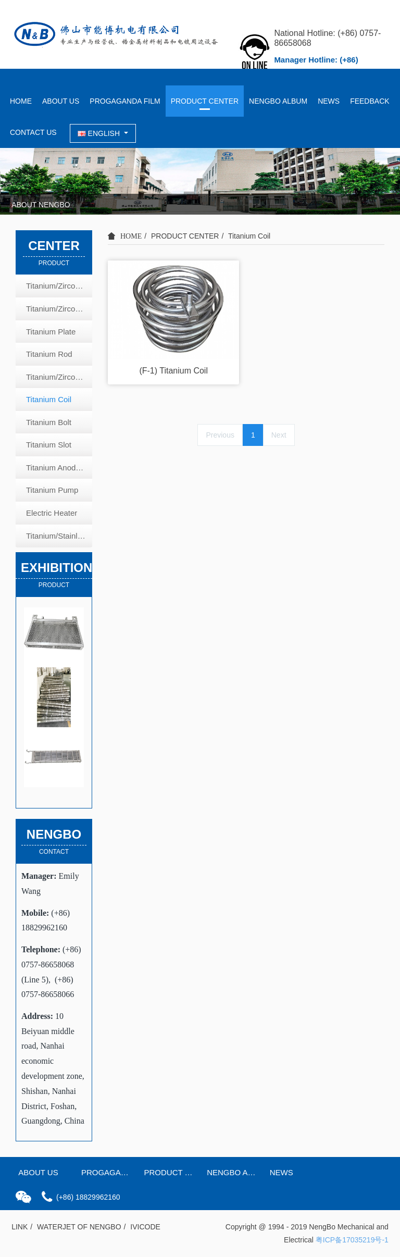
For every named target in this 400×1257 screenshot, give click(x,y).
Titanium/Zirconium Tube (59, 376)
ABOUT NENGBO (40, 205)
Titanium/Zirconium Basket (59, 285)
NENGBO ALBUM (278, 101)
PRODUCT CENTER (205, 101)
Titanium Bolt (48, 422)
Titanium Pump (52, 490)
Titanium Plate (51, 331)
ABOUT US (60, 101)
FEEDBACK (369, 101)
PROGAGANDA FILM (125, 101)
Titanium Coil (249, 236)
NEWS (329, 101)
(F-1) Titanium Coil (173, 370)
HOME (21, 101)
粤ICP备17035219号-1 (352, 1240)
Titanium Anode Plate (59, 467)
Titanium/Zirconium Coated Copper (59, 308)
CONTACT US (33, 132)
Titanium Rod (49, 354)
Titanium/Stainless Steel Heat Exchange (59, 535)
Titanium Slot (48, 444)
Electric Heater (51, 512)
